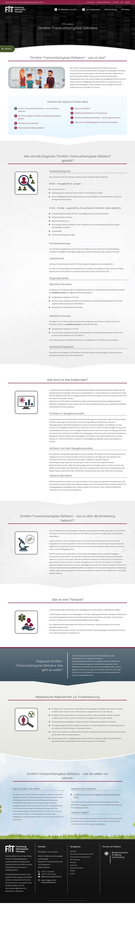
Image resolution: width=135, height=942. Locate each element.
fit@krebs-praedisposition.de (51, 877)
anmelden (84, 805)
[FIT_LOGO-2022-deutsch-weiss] (15, 7)
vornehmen (79, 808)
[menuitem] (126, 2)
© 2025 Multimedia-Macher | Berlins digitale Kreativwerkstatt (67, 900)
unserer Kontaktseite (97, 824)
